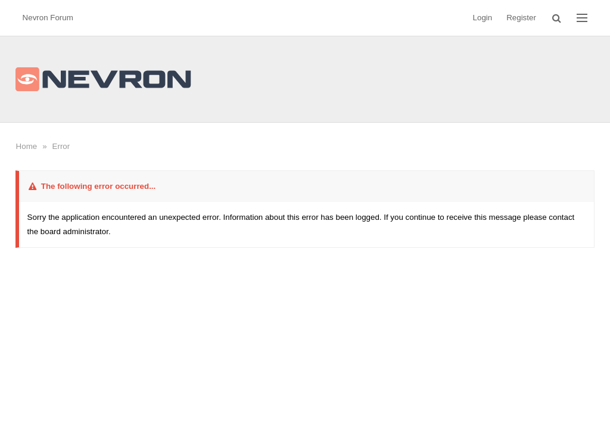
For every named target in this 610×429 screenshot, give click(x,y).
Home (27, 146)
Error (61, 146)
